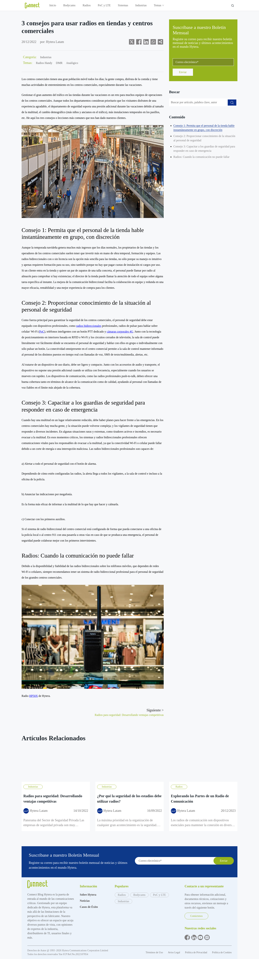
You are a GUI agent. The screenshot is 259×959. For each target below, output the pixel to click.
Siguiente (155, 710)
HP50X (33, 695)
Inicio (52, 5)
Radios (86, 5)
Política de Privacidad (196, 952)
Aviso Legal (174, 952)
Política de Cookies (222, 952)
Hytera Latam (55, 42)
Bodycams (69, 5)
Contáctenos (196, 916)
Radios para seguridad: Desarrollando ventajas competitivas (129, 714)
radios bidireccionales (88, 325)
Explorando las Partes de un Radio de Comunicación (200, 798)
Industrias (141, 5)
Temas (159, 5)
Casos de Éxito (89, 906)
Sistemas (123, 5)
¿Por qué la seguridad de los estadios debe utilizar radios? (129, 798)
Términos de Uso (155, 952)
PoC (41, 331)
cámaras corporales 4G (120, 331)
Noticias (85, 900)
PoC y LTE (104, 5)
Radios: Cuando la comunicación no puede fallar (201, 156)
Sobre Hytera (88, 894)
